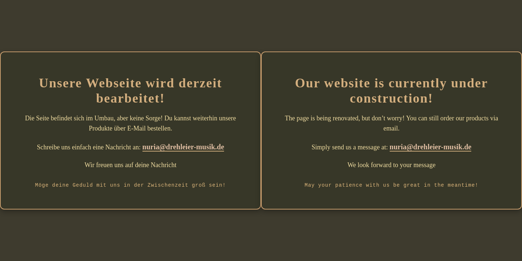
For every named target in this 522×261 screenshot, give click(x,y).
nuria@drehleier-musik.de (183, 147)
